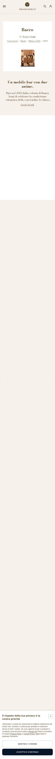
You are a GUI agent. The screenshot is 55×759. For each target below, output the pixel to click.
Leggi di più (27, 104)
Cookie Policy (29, 734)
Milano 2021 (34, 41)
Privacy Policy (16, 734)
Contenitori (12, 41)
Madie (23, 41)
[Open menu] (4, 6)
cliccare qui (32, 731)
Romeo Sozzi (29, 36)
